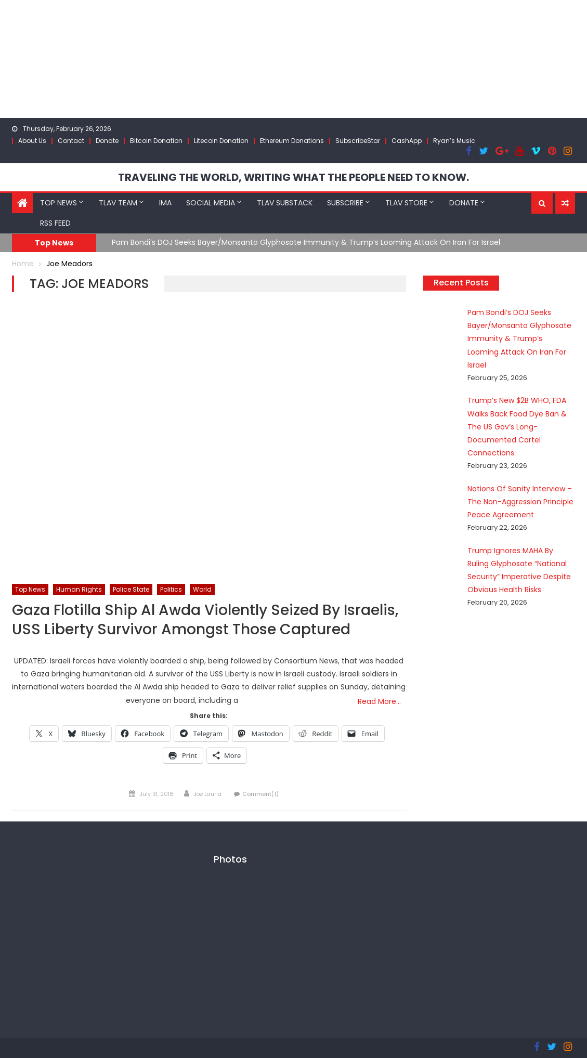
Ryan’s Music (454, 140)
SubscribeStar (357, 140)
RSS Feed (55, 223)
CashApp (407, 140)
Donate (107, 140)
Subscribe (345, 203)
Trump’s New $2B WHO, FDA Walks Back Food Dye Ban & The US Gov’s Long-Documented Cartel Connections (517, 426)
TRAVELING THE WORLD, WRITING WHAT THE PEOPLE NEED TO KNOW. (293, 177)
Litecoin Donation (221, 140)
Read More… (379, 701)
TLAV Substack (284, 203)
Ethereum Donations (292, 140)
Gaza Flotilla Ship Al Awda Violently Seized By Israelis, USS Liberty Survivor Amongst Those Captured (205, 620)
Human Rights (79, 589)
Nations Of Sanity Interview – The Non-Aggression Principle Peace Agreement (520, 502)
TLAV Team (118, 203)
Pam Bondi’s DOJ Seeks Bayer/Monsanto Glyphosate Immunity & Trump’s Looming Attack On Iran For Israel (306, 242)
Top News (58, 203)
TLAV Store (406, 203)
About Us (32, 140)
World (202, 589)
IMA (165, 203)
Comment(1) (260, 794)
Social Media (210, 203)
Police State (131, 589)
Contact (71, 140)
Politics (171, 589)
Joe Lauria (207, 794)
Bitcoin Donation (156, 140)
